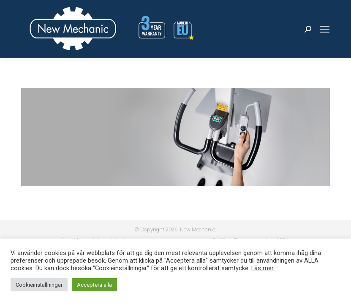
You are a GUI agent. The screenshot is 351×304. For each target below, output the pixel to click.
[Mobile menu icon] (325, 29)
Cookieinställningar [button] (39, 285)
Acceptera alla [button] (94, 285)
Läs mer (262, 268)
